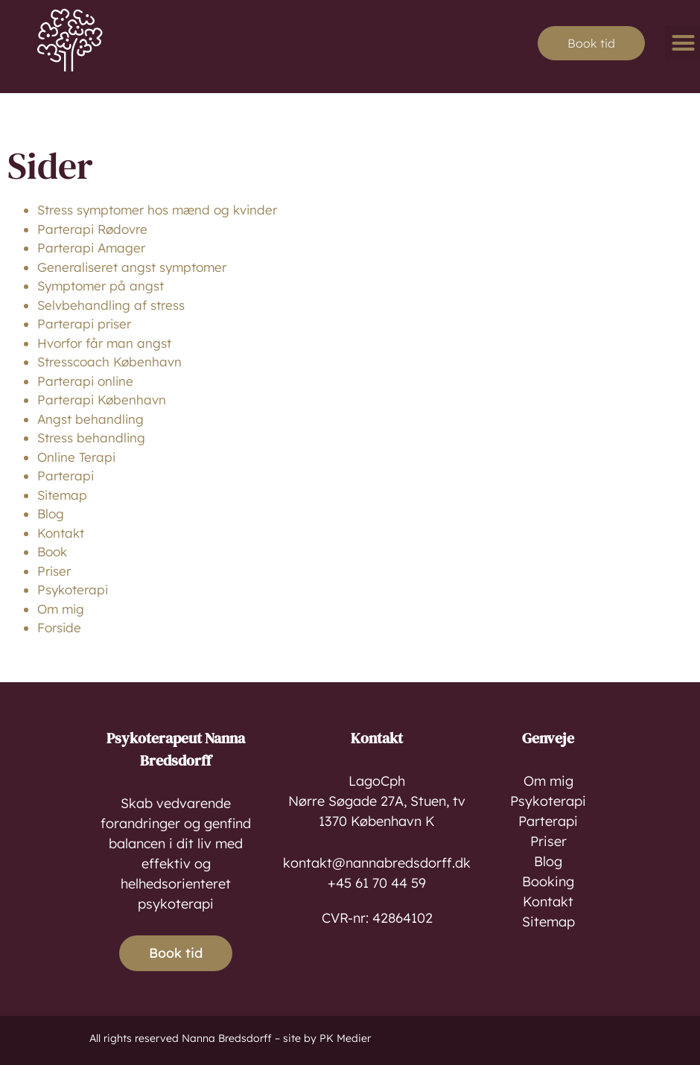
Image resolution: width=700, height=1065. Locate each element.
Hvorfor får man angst (104, 343)
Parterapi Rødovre (92, 229)
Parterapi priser (84, 323)
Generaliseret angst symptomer (131, 267)
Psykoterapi (72, 589)
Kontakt (60, 533)
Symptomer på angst (100, 285)
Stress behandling (91, 437)
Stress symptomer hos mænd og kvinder (157, 209)
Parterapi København (101, 399)
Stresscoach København (109, 361)
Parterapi (65, 475)
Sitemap (62, 495)
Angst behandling (90, 419)
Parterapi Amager (91, 247)
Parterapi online (85, 381)
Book (52, 551)
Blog (50, 513)
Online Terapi (76, 457)
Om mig (60, 609)
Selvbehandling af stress (111, 305)
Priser (54, 571)
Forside (59, 627)
